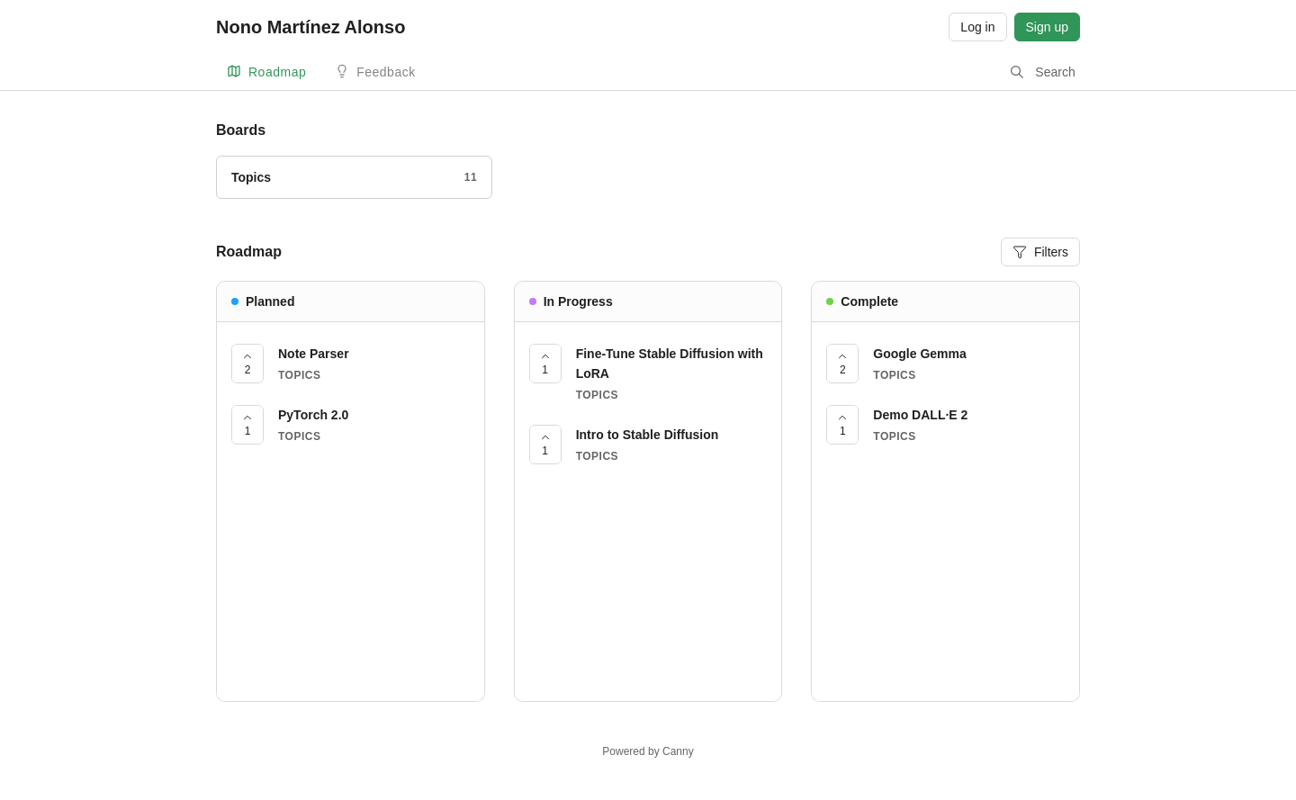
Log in (977, 27)
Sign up (1047, 27)
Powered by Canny (647, 751)
